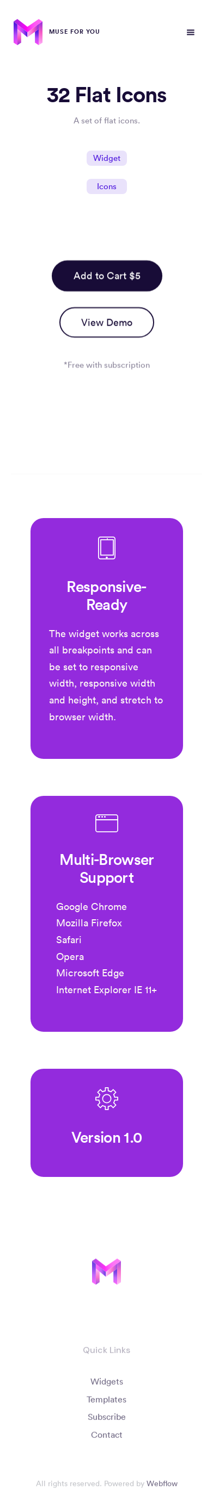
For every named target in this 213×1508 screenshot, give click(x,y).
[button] (190, 32)
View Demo (106, 322)
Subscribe (107, 1419)
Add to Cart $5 (106, 275)
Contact (107, 1437)
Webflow (162, 1487)
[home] (57, 32)
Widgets (106, 1384)
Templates (106, 1402)
